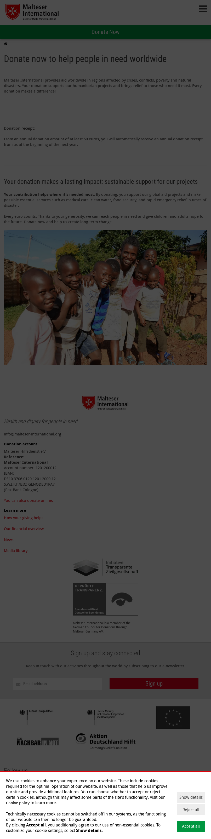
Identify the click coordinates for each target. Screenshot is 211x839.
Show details (191, 797)
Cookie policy (18, 802)
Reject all (191, 810)
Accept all (191, 826)
